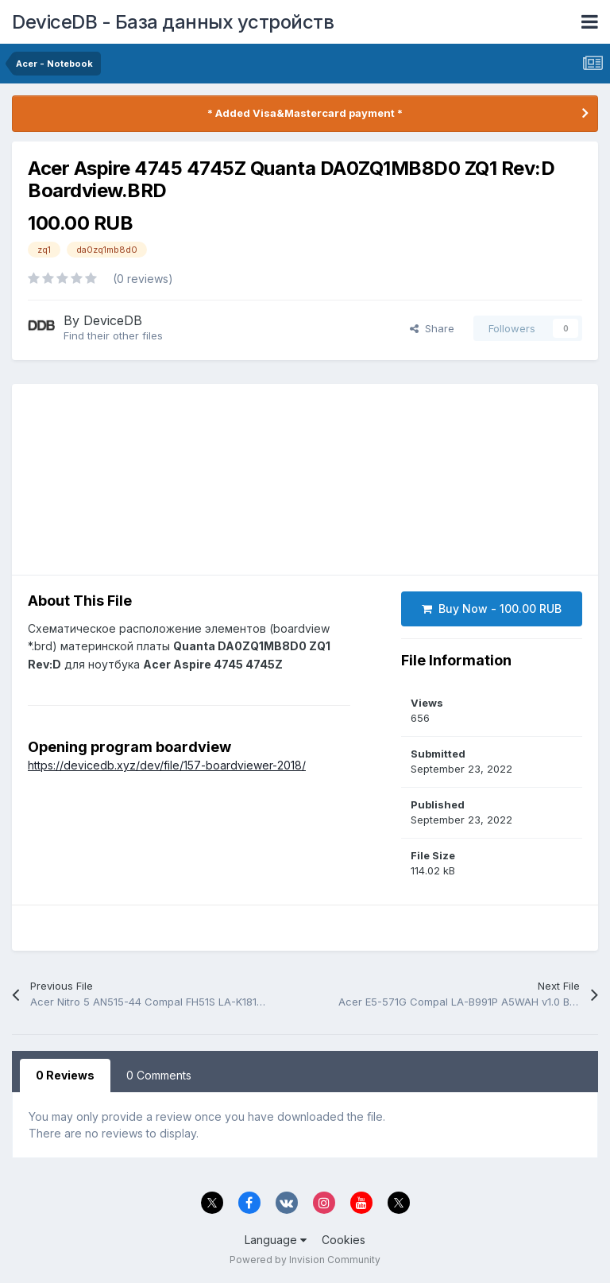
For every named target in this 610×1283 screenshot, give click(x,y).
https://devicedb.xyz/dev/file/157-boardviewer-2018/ (167, 765)
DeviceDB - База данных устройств (173, 21)
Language (276, 1239)
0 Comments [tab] (158, 1075)
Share (432, 328)
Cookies (343, 1239)
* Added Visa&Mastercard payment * (305, 113)
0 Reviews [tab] (65, 1075)
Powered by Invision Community (305, 1260)
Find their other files (113, 335)
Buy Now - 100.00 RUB (492, 608)
